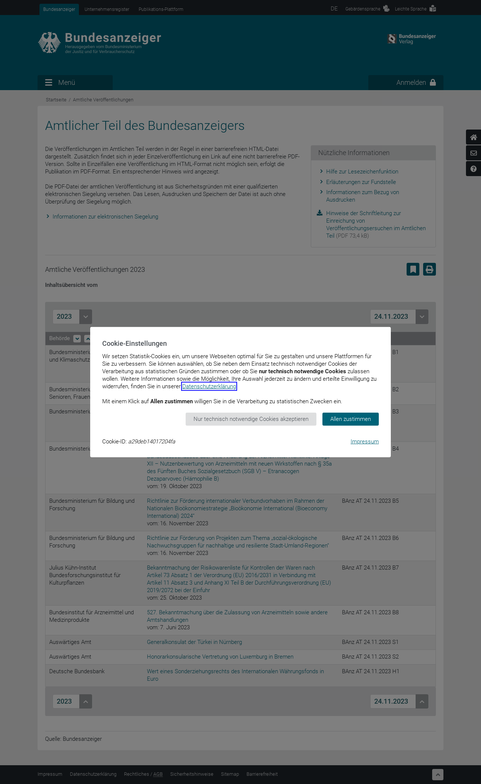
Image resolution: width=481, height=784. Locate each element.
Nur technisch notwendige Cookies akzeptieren (251, 419)
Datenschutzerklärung (209, 386)
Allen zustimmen (350, 419)
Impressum (365, 441)
